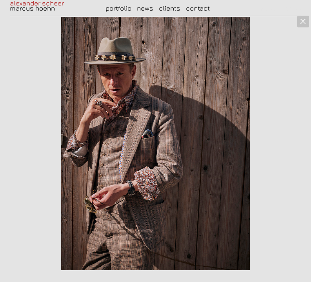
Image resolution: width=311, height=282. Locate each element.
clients (169, 8)
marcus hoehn (32, 8)
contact (198, 8)
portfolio (118, 8)
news (145, 8)
